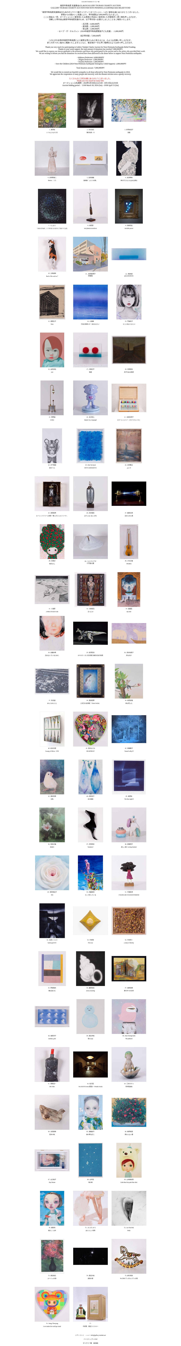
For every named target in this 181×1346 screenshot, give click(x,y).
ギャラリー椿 (90, 1343)
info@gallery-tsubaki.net (98, 1335)
